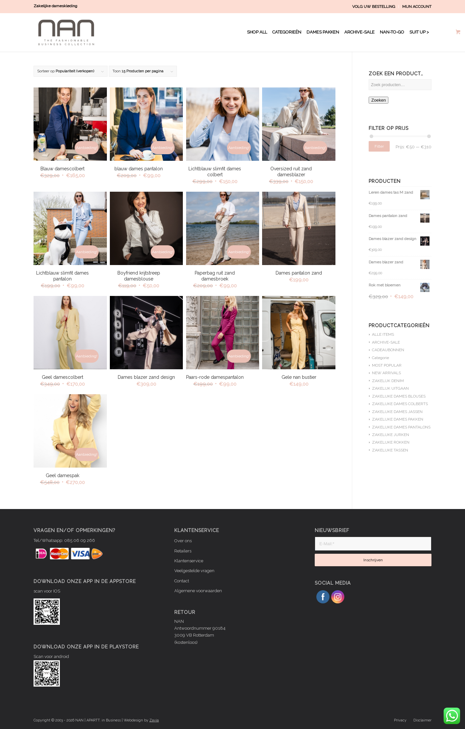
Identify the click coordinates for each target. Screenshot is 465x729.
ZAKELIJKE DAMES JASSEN (397, 411)
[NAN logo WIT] (68, 32)
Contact (181, 580)
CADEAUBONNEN (388, 350)
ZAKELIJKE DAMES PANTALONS (401, 427)
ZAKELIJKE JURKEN (390, 434)
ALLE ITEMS (383, 334)
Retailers (182, 550)
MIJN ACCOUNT (416, 6)
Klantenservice (188, 560)
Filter (379, 146)
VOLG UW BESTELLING (373, 6)
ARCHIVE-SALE (386, 342)
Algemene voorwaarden (198, 590)
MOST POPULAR (387, 365)
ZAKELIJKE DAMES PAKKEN (397, 419)
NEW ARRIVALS (386, 373)
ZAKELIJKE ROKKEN (390, 442)
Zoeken (378, 100)
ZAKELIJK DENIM (388, 380)
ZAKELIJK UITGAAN (390, 388)
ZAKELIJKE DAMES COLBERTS (400, 403)
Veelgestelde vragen (194, 570)
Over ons (183, 540)
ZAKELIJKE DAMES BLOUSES (399, 396)
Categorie (380, 357)
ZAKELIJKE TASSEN (390, 450)
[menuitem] (374, 6)
